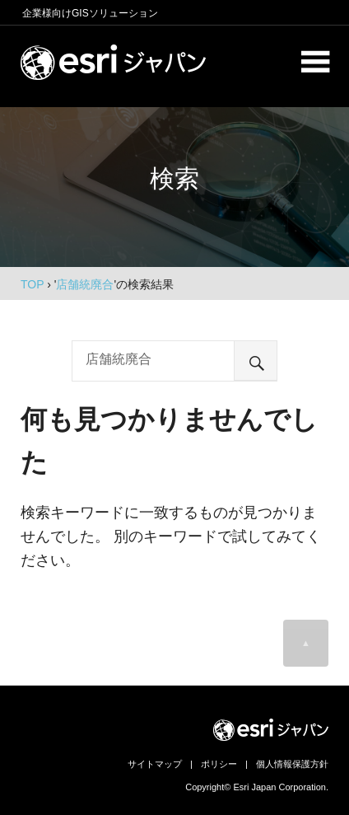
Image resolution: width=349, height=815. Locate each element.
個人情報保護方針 (292, 764)
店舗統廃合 (85, 284)
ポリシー (219, 764)
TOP (32, 284)
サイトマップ (155, 764)
